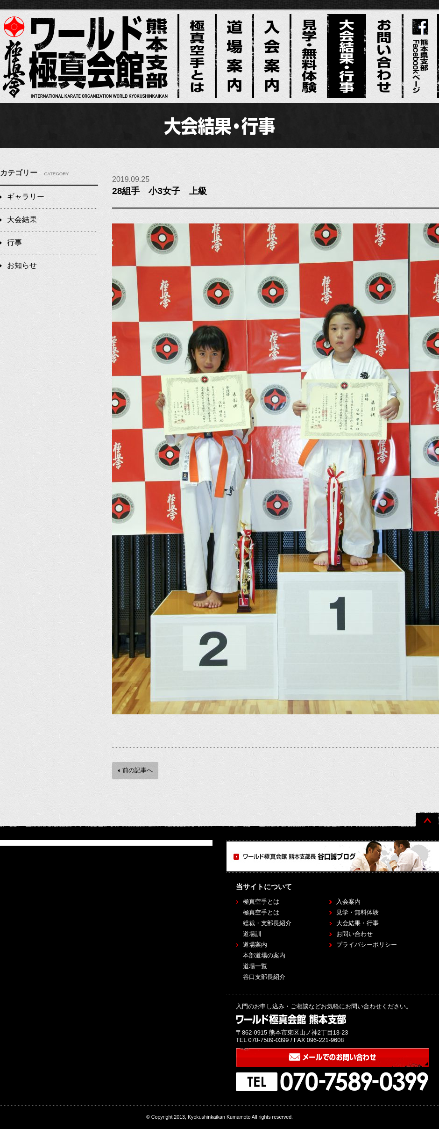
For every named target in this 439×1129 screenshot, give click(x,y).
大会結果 (22, 219)
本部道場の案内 (264, 955)
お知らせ (22, 265)
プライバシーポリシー (366, 944)
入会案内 (348, 901)
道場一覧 (255, 966)
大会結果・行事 (357, 923)
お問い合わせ (354, 933)
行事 (14, 242)
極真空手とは (261, 912)
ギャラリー (25, 197)
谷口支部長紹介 (264, 976)
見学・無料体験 (357, 912)
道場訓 (252, 933)
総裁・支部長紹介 (267, 923)
